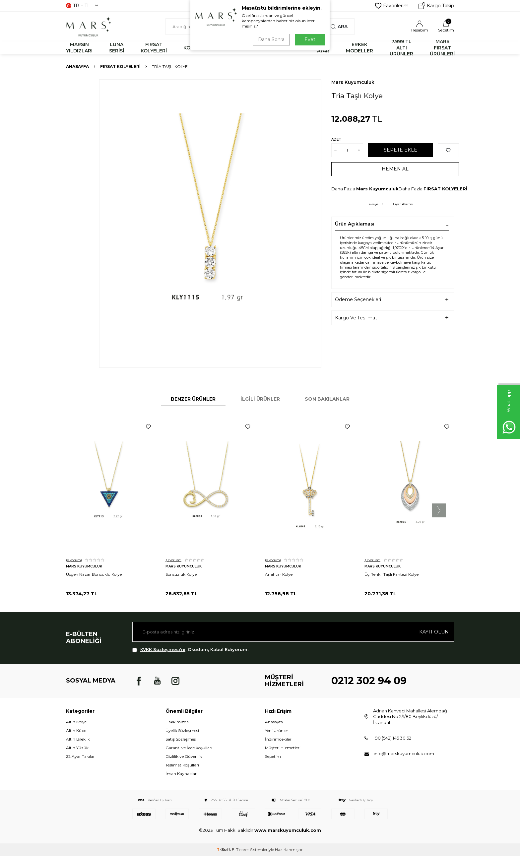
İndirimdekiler (278, 739)
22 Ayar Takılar (80, 756)
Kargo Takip (436, 5)
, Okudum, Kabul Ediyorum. (190, 649)
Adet (336, 139)
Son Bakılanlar (327, 399)
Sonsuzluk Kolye (181, 574)
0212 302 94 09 (369, 681)
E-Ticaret (240, 849)
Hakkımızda (177, 721)
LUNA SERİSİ (116, 47)
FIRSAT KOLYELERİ (154, 47)
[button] (439, 510)
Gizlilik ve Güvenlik (183, 756)
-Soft (224, 849)
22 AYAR (323, 47)
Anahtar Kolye (278, 574)
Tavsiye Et (375, 204)
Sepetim (273, 756)
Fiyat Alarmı (403, 204)
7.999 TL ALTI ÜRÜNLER (401, 47)
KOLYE (191, 48)
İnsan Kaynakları (181, 773)
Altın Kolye (76, 721)
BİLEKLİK (226, 48)
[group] (210, 223)
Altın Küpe (76, 730)
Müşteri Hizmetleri (282, 747)
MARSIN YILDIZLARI (79, 47)
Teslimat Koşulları (182, 764)
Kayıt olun (434, 632)
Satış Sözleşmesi (181, 739)
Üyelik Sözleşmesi (182, 730)
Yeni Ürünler (276, 730)
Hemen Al (395, 169)
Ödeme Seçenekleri (358, 299)
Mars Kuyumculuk (352, 82)
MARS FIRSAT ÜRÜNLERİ (442, 47)
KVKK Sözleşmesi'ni (162, 649)
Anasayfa (77, 66)
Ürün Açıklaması (354, 224)
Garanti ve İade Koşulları (188, 747)
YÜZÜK (262, 48)
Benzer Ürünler (193, 399)
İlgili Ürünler (260, 399)
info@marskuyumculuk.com (404, 753)
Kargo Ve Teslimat (356, 318)
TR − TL (82, 6)
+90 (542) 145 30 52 (392, 738)
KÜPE (293, 48)
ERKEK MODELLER (359, 47)
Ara (339, 27)
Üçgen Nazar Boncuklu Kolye (94, 574)
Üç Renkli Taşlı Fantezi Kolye (391, 574)
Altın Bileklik (78, 739)
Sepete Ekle (400, 150)
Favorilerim (392, 5)
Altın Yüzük (77, 747)
